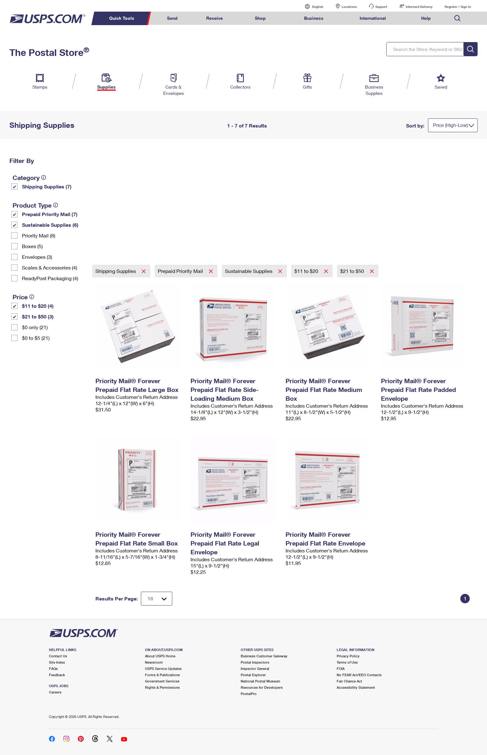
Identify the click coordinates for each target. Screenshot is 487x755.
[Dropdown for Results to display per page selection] (156, 599)
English (311, 6)
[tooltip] (43, 177)
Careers (55, 692)
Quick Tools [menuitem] (121, 18)
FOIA (341, 668)
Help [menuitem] (426, 18)
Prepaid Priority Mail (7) (50, 214)
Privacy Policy (348, 656)
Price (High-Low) (450, 125)
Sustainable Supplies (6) (50, 225)
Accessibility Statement (356, 687)
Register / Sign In (458, 6)
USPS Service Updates (163, 668)
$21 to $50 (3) (38, 316)
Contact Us (58, 656)
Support (381, 6)
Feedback (57, 675)
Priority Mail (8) (38, 235)
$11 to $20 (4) (38, 306)
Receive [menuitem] (214, 18)
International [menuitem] (373, 18)
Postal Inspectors (255, 662)
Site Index (57, 662)
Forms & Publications (162, 675)
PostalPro (249, 694)
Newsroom (154, 662)
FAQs (53, 668)
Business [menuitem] (314, 18)
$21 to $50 (352, 271)
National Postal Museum (260, 681)
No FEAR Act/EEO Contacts (359, 675)
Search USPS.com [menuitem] (457, 18)
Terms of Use (347, 662)
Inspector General (255, 668)
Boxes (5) (32, 246)
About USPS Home (160, 656)
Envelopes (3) (37, 257)
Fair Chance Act (349, 681)
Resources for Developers (262, 687)
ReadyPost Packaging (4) (50, 278)
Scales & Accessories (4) (49, 267)
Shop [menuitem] (260, 18)
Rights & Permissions (162, 687)
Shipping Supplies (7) (47, 186)
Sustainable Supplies (249, 271)
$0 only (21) (35, 327)
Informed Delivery (419, 6)
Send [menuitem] (172, 18)
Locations (349, 6)
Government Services (162, 681)
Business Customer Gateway (264, 656)
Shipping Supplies (116, 271)
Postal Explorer (253, 675)
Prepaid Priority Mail (181, 271)
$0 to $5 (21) (36, 338)
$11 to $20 (306, 271)
